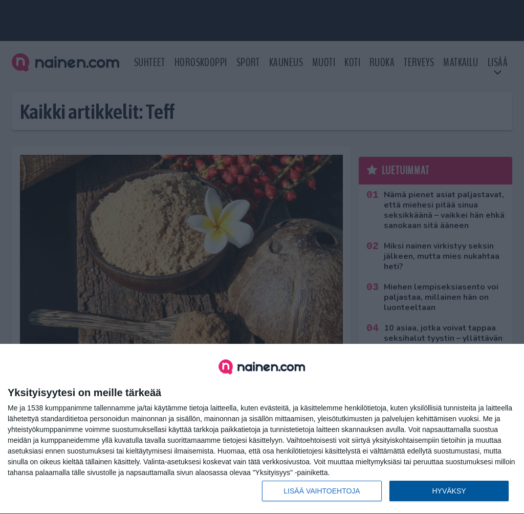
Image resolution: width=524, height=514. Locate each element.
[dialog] (262, 429)
